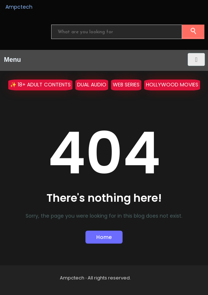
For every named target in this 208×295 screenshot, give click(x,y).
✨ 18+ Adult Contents (40, 84)
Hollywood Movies (172, 84)
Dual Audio (91, 84)
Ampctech (18, 6)
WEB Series (126, 84)
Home (104, 237)
